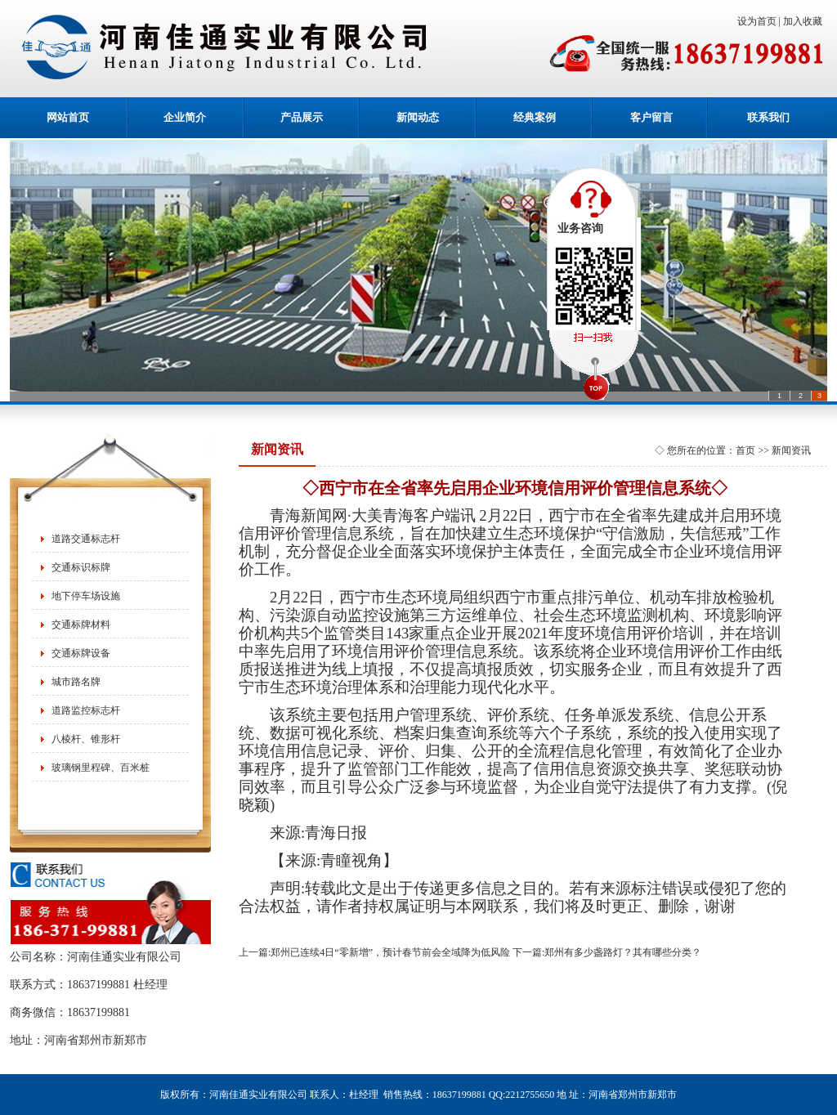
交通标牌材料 (80, 624)
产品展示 (301, 117)
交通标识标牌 (80, 567)
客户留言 (651, 117)
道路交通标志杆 (85, 538)
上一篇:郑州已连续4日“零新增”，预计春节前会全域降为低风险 (374, 952)
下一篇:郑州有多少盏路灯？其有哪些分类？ (606, 952)
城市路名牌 (76, 681)
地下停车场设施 (85, 596)
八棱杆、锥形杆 (85, 739)
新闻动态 (417, 117)
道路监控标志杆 (85, 710)
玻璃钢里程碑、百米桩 (100, 767)
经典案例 (534, 117)
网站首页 (68, 117)
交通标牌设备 (80, 653)
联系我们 (768, 117)
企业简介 (184, 117)
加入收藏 (805, 21)
